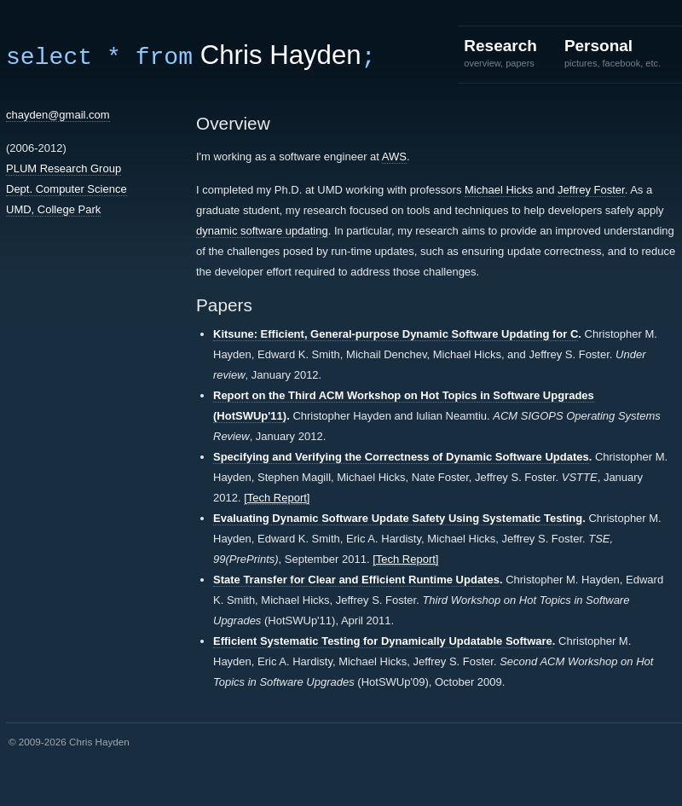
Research (500, 52)
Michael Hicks (499, 189)
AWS (394, 156)
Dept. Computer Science (66, 189)
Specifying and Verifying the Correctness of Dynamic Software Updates (401, 456)
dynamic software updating (262, 230)
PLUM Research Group (63, 168)
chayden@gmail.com (58, 114)
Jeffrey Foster (591, 189)
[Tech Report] (276, 497)
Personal (612, 52)
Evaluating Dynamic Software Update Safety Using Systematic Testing (397, 518)
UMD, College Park (53, 209)
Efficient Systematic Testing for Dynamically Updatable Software (382, 641)
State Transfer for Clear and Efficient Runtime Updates (356, 579)
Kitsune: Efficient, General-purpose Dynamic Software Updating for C (395, 334)
